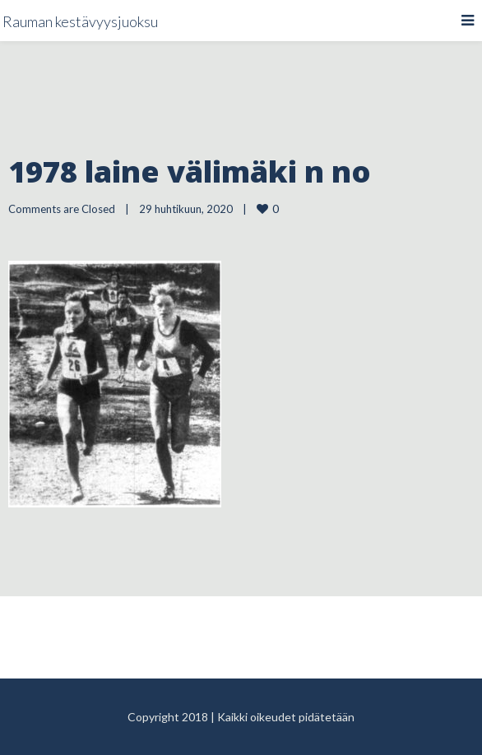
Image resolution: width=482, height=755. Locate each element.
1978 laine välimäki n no (189, 171)
